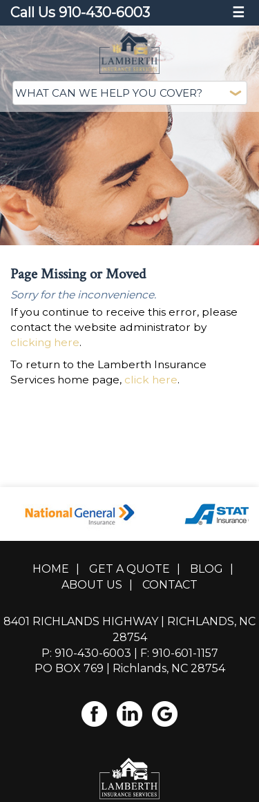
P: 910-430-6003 (86, 646)
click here (151, 374)
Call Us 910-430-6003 (80, 12)
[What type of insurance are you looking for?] (129, 93)
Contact (170, 579)
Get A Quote (129, 563)
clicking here (44, 336)
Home (50, 563)
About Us (91, 579)
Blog (206, 563)
